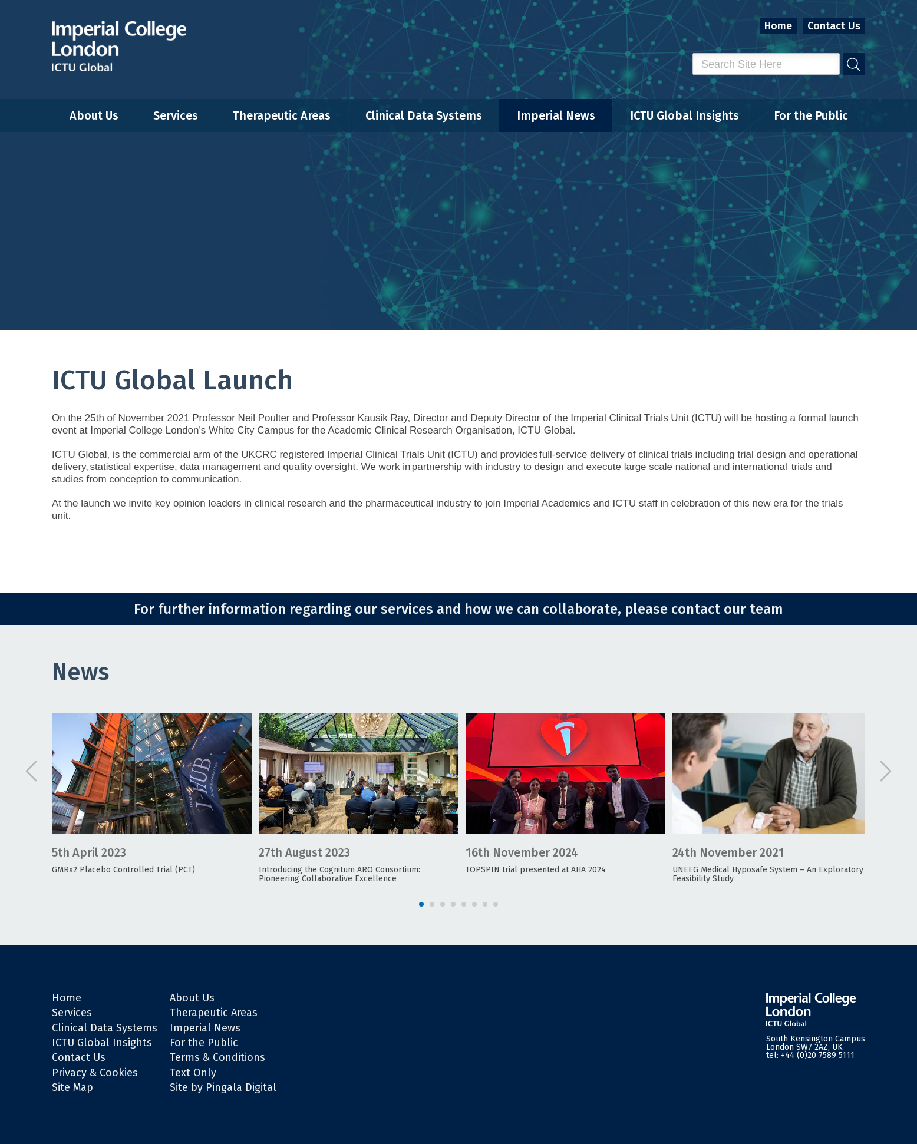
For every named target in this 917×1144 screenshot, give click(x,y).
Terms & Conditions (217, 1057)
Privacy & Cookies (95, 1072)
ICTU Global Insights (684, 115)
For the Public (811, 115)
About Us (94, 115)
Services (175, 115)
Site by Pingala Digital (223, 1087)
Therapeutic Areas (282, 115)
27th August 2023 (304, 852)
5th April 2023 (89, 852)
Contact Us (833, 25)
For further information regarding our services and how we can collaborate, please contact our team (458, 609)
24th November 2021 (728, 852)
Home (778, 25)
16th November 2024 (522, 852)
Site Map (72, 1087)
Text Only (193, 1072)
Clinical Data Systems (423, 115)
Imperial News (556, 115)
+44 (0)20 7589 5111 (818, 1055)
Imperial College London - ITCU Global (119, 46)
